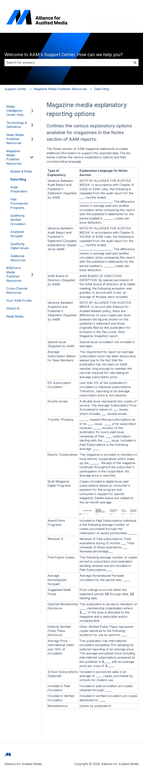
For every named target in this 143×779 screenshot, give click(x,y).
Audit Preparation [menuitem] (18, 189)
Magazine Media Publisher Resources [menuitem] (13, 157)
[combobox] (67, 62)
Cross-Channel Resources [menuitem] (17, 290)
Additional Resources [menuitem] (18, 258)
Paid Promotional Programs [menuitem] (19, 203)
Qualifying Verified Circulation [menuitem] (18, 220)
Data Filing (101, 89)
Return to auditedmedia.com (115, 18)
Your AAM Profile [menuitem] (19, 300)
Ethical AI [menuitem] (13, 308)
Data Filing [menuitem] (18, 179)
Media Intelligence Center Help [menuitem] (14, 111)
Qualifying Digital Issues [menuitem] (19, 246)
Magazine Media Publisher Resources (60, 89)
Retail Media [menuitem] (14, 316)
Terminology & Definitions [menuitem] (16, 125)
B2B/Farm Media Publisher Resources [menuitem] (13, 274)
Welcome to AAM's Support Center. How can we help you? (63, 54)
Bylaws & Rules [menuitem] (21, 171)
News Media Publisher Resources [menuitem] (15, 139)
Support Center (15, 89)
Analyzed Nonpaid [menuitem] (17, 234)
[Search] (135, 62)
